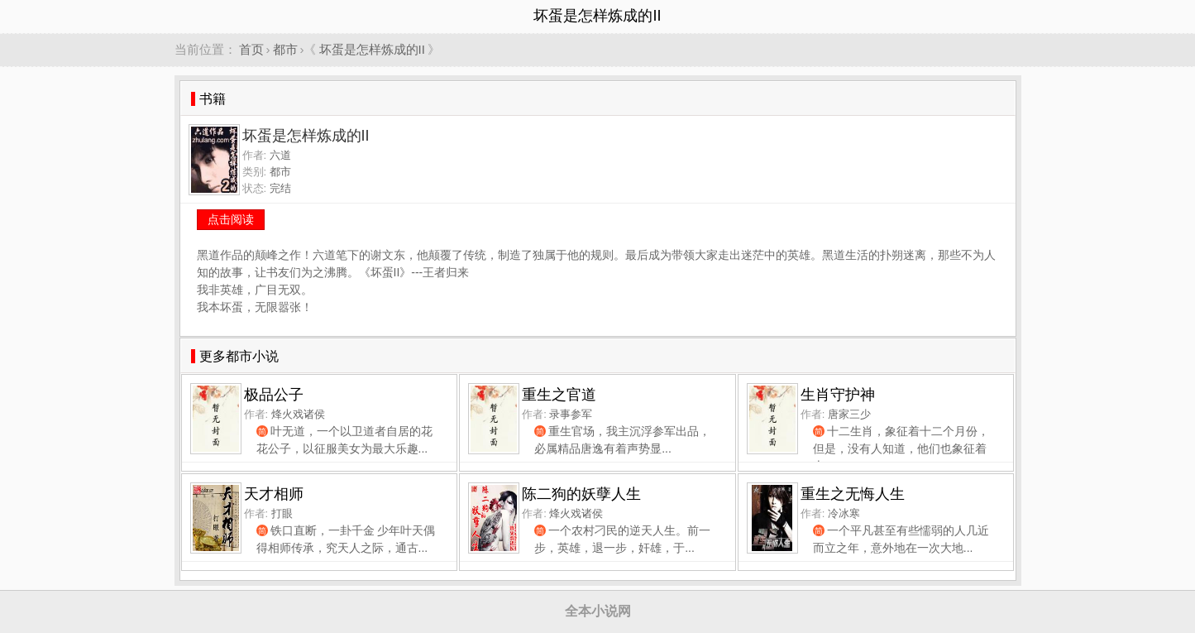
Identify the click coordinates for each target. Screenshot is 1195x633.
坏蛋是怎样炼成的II (372, 49)
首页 (251, 49)
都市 (285, 49)
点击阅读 (231, 219)
